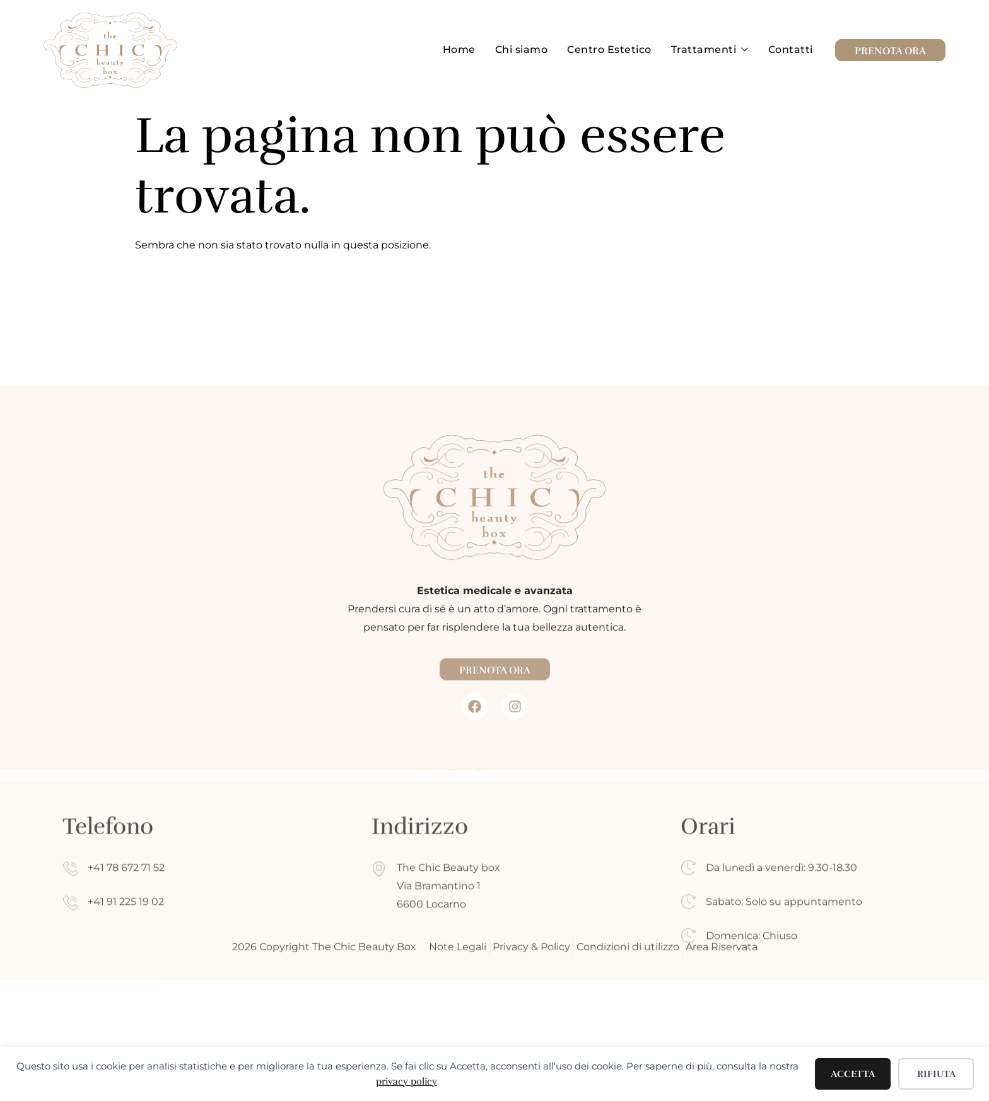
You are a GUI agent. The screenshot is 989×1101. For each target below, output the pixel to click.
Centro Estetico (611, 49)
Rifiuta (936, 1074)
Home (461, 49)
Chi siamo (523, 49)
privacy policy (406, 1081)
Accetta (853, 1074)
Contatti (790, 49)
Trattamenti (710, 50)
